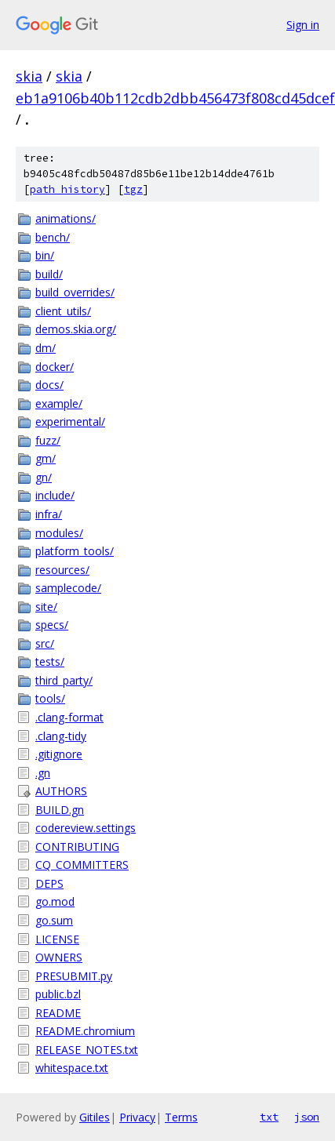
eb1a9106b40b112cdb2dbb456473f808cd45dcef (175, 98)
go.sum (54, 920)
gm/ (45, 458)
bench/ (52, 237)
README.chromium (85, 1030)
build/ (49, 274)
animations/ (65, 218)
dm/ (45, 347)
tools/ (50, 698)
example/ (58, 403)
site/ (46, 606)
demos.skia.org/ (75, 329)
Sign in (302, 24)
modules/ (59, 532)
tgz (133, 189)
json (306, 1117)
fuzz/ (47, 440)
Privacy (137, 1117)
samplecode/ (68, 587)
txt (269, 1117)
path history (67, 189)
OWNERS (58, 957)
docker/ (54, 366)
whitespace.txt (71, 1067)
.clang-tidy (60, 736)
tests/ (49, 661)
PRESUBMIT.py (73, 975)
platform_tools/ (74, 550)
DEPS (49, 883)
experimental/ (70, 421)
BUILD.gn (59, 809)
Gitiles (94, 1117)
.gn (42, 772)
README (58, 1012)
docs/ (49, 384)
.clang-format (69, 717)
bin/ (44, 255)
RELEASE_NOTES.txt (86, 1049)
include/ (55, 495)
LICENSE (57, 939)
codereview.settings (85, 827)
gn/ (43, 477)
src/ (44, 643)
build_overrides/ (75, 292)
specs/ (51, 624)
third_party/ (64, 680)
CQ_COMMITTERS (82, 864)
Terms (181, 1117)
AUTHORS (61, 790)
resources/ (62, 569)
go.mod (55, 901)
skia (29, 76)
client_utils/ (63, 310)
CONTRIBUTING (77, 846)
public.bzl (58, 994)
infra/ (48, 514)
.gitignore (58, 754)
